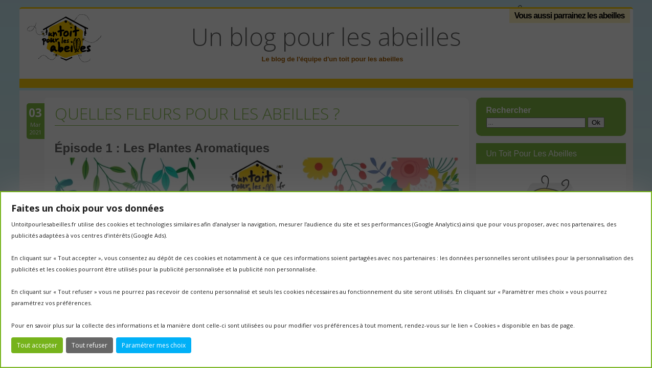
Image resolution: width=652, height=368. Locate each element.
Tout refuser (89, 345)
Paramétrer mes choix (154, 345)
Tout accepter (37, 345)
